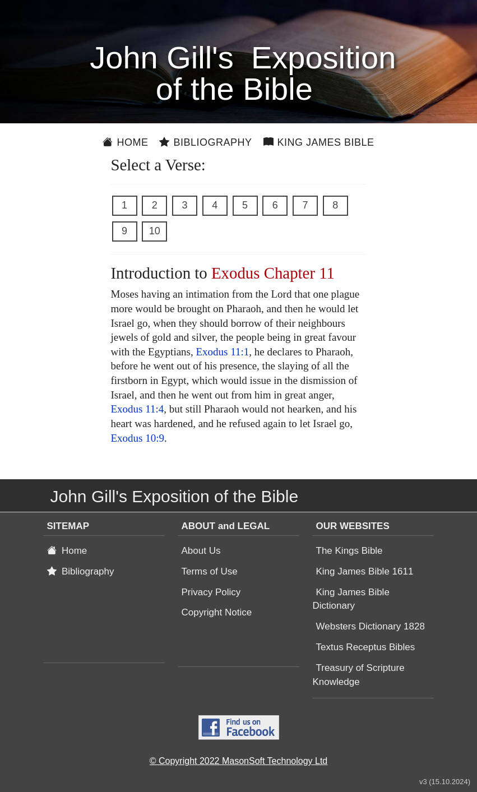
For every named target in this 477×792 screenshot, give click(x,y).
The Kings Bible (349, 550)
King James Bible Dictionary (351, 599)
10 (154, 231)
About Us (201, 550)
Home (125, 142)
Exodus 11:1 (222, 352)
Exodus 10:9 (138, 438)
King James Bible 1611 (365, 571)
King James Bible (318, 142)
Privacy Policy (211, 592)
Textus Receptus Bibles (365, 647)
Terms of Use (210, 571)
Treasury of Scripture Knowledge (359, 675)
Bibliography (205, 142)
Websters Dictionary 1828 (370, 626)
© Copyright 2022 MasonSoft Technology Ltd (238, 761)
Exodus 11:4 (137, 409)
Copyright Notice (217, 612)
